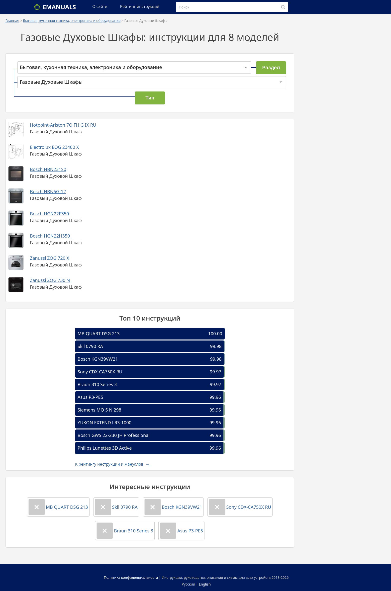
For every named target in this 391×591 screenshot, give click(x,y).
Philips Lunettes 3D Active (105, 448)
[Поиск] (283, 7)
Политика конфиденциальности (131, 577)
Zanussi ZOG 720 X (49, 258)
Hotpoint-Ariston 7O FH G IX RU (63, 125)
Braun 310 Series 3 (97, 384)
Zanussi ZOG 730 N (50, 280)
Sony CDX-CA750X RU (100, 372)
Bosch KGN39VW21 (98, 359)
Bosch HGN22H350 (50, 236)
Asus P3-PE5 (90, 397)
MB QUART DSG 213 (99, 334)
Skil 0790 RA (90, 346)
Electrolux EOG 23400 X (54, 147)
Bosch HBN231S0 (48, 169)
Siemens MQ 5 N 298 (99, 410)
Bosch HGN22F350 (49, 214)
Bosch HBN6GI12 (48, 191)
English (205, 584)
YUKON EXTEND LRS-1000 (104, 422)
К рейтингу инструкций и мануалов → (112, 464)
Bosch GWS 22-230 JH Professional (114, 435)
